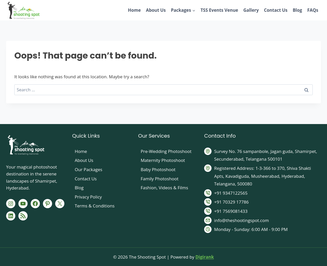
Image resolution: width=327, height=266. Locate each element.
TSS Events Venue (219, 10)
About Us (156, 10)
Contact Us (275, 10)
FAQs (312, 10)
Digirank (204, 257)
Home (134, 10)
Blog (297, 10)
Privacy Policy (88, 197)
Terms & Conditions (94, 206)
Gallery (251, 10)
